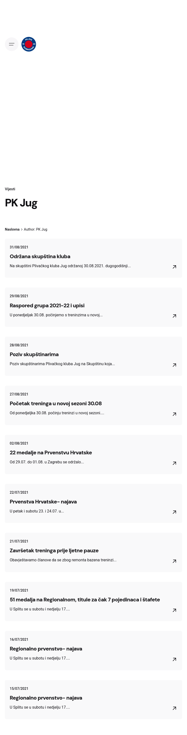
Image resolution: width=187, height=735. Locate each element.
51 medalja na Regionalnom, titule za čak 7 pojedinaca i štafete (85, 599)
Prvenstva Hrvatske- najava (43, 501)
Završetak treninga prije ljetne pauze (54, 550)
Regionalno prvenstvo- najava (46, 648)
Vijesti (10, 189)
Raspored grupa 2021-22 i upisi (47, 305)
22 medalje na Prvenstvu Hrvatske (51, 452)
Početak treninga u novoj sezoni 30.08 (56, 403)
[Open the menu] (12, 44)
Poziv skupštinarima (34, 354)
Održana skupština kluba (40, 256)
